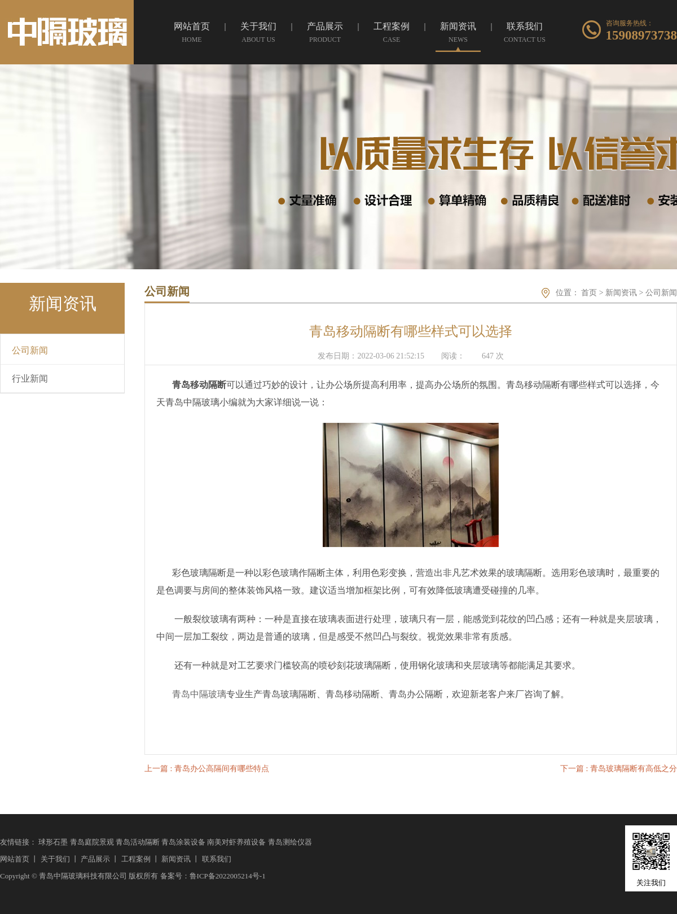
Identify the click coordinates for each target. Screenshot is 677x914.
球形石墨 (53, 842)
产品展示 (95, 859)
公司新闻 (661, 292)
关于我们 (55, 859)
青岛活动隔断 (138, 842)
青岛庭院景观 (92, 842)
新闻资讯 (621, 292)
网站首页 (14, 859)
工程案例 (136, 859)
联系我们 (216, 859)
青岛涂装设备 (183, 842)
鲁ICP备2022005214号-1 (228, 876)
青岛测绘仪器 (290, 842)
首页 (589, 292)
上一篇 (206, 768)
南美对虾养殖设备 (236, 842)
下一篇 (618, 768)
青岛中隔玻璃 (199, 694)
